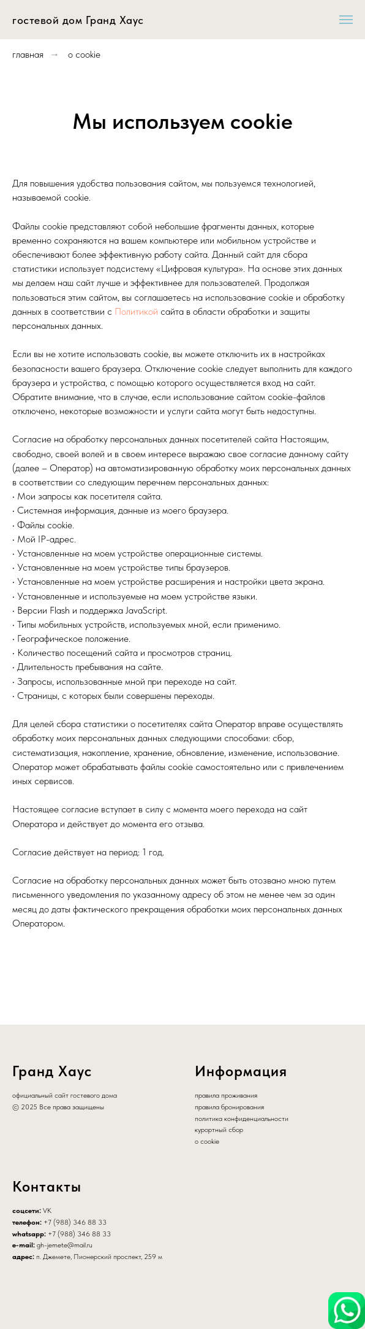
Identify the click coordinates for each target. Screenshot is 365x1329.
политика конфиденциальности (241, 1118)
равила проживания (227, 1095)
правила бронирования (229, 1107)
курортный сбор (219, 1129)
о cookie (84, 54)
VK (47, 1210)
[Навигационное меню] (346, 19)
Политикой (136, 311)
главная (27, 54)
